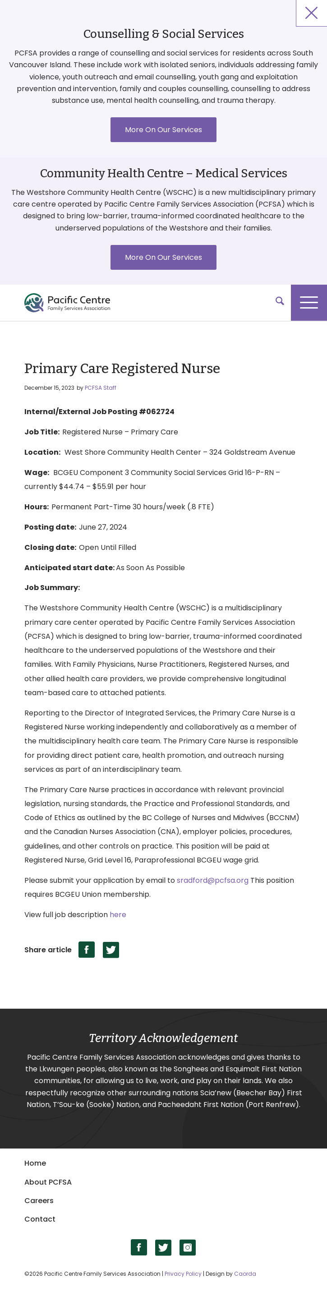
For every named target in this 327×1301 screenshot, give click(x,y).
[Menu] (309, 303)
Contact (39, 1219)
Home (35, 1163)
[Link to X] (163, 1247)
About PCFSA (48, 1182)
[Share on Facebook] (86, 949)
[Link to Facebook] (139, 1247)
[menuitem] (275, 303)
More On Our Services (163, 130)
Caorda (245, 1274)
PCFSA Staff (100, 388)
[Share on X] (111, 949)
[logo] (155, 303)
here (118, 914)
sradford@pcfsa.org (213, 880)
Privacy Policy (183, 1274)
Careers (39, 1200)
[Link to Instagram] (188, 1247)
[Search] (275, 303)
